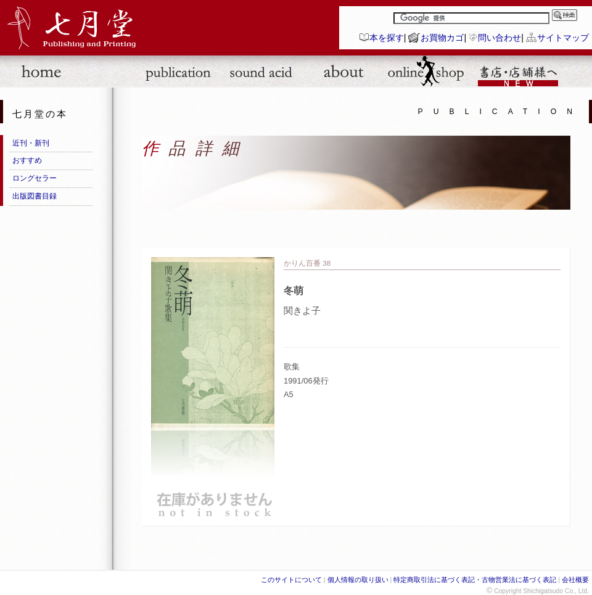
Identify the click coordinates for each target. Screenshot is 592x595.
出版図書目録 (34, 196)
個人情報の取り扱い (357, 579)
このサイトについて (291, 579)
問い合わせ (499, 38)
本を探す (386, 38)
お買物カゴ (442, 38)
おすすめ (27, 160)
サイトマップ (563, 38)
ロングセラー (34, 178)
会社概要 (575, 579)
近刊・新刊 (30, 143)
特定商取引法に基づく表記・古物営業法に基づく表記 (474, 579)
